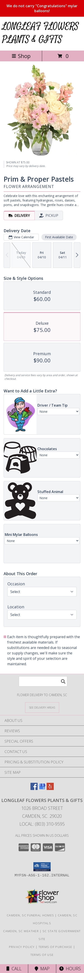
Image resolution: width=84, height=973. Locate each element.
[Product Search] (43, 681)
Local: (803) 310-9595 (42, 824)
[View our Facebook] (34, 788)
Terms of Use (42, 955)
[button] (42, 866)
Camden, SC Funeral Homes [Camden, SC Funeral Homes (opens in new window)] (30, 915)
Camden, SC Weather (21, 931)
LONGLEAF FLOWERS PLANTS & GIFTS (40, 33)
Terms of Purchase (55, 947)
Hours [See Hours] (70, 969)
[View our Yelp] (50, 788)
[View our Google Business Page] (42, 788)
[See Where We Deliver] (42, 707)
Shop (21, 56)
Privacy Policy (22, 947)
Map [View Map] (42, 969)
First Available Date (59, 237)
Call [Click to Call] (14, 969)
